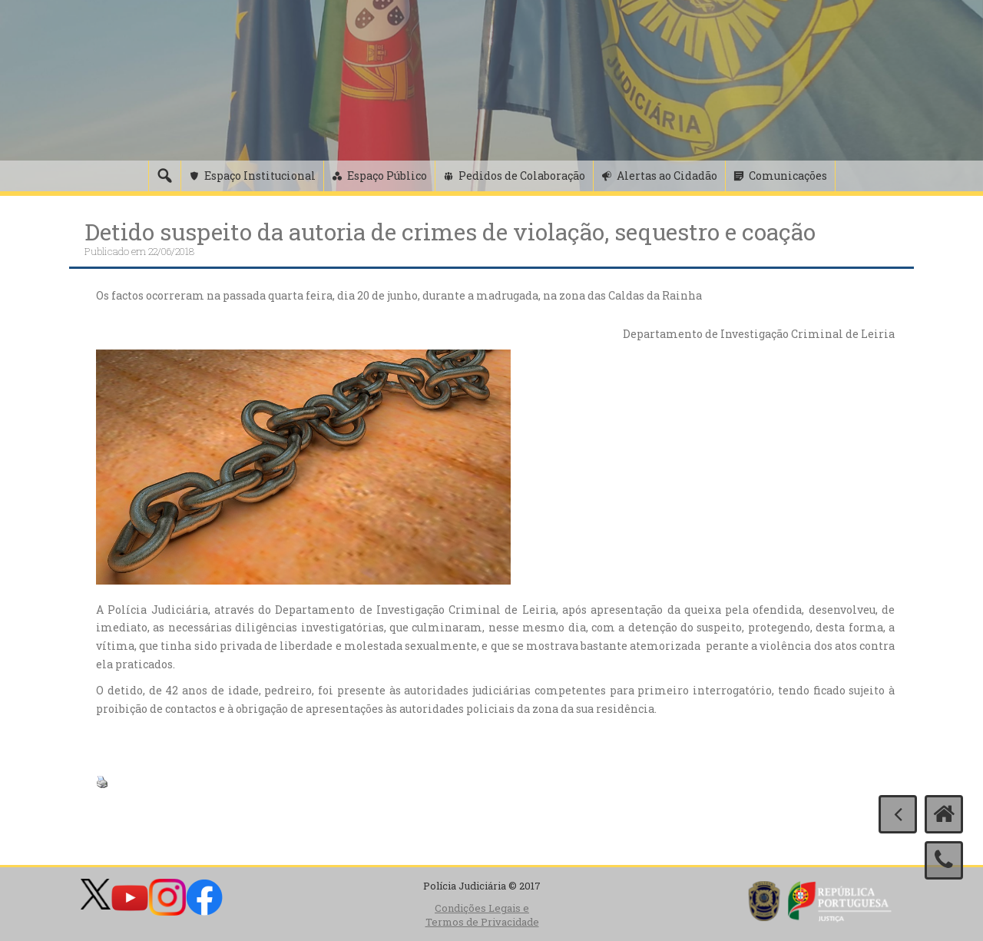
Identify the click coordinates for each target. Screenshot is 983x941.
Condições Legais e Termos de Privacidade (482, 915)
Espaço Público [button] (387, 175)
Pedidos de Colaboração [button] (521, 175)
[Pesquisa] (164, 176)
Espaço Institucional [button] (260, 175)
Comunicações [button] (788, 175)
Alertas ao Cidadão (667, 175)
